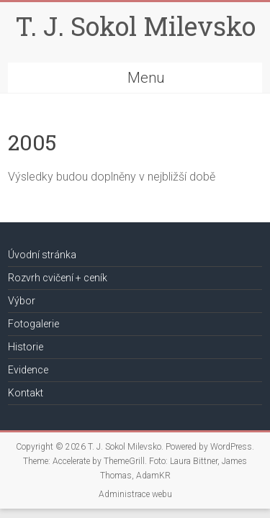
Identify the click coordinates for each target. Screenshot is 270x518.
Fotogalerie (33, 324)
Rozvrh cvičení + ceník (57, 277)
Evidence (28, 370)
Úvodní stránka (42, 254)
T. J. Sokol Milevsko (135, 26)
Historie (25, 347)
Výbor (21, 300)
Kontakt (25, 393)
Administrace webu (135, 494)
